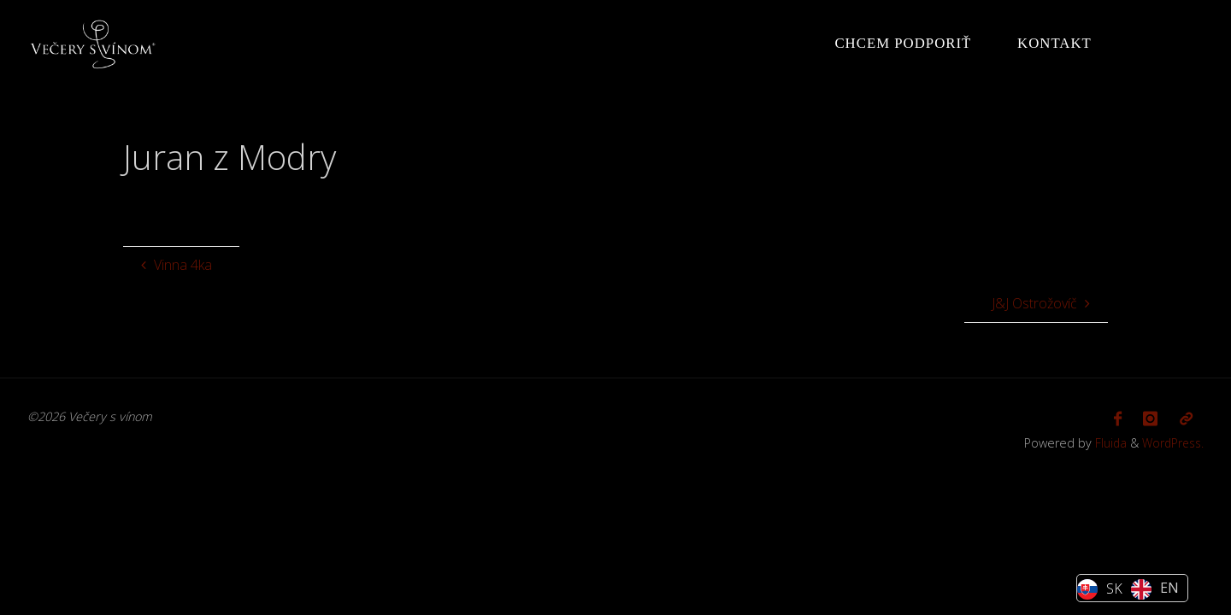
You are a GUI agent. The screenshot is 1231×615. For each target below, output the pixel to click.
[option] (1154, 589)
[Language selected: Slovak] (1132, 588)
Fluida (1104, 440)
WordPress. (1171, 440)
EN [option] (1169, 587)
